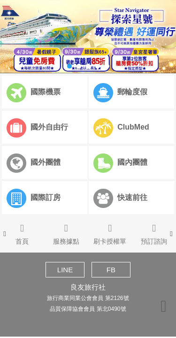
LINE (65, 270)
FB (111, 270)
